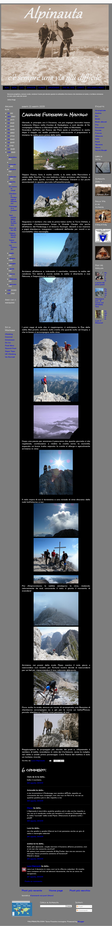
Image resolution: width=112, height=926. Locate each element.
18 (9, 123)
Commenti (82, 910)
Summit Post (10, 348)
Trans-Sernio (12, 241)
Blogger (81, 921)
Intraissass (9, 340)
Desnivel (8, 337)
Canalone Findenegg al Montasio (13, 198)
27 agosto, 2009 (35, 877)
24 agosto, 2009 (35, 836)
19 (9, 120)
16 (9, 129)
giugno (12, 258)
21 (9, 113)
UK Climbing (10, 354)
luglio (12, 253)
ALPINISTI (41, 88)
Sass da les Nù (12, 229)
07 (9, 293)
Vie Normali (10, 357)
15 (9, 133)
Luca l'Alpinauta (34, 866)
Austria (98, 113)
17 (9, 126)
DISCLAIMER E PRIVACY (95, 88)
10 (9, 149)
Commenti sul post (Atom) (41, 895)
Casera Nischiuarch (12, 235)
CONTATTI (80, 88)
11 (9, 146)
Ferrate (98, 130)
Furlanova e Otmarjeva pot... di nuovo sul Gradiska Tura (101, 297)
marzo (12, 274)
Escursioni (99, 127)
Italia (97, 139)
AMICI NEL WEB (68, 88)
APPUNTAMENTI (53, 88)
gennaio (13, 284)
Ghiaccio (99, 136)
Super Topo (10, 351)
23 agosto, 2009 (35, 783)
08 (9, 290)
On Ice (8, 343)
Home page (56, 890)
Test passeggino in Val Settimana (12, 220)
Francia (98, 133)
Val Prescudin (13, 247)
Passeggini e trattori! (13, 209)
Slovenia (99, 144)
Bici (96, 116)
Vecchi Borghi (101, 150)
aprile (12, 269)
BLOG (7, 88)
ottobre (13, 169)
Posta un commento (33, 881)
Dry (96, 125)
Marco (30, 808)
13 (9, 139)
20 (9, 116)
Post (80, 906)
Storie (97, 147)
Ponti (97, 142)
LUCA (22, 88)
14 (9, 136)
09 (9, 152)
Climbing (9, 334)
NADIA (14, 88)
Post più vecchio (80, 890)
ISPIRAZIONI (31, 88)
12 (9, 142)
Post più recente (32, 890)
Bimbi (97, 119)
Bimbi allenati (101, 122)
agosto (12, 182)
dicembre (13, 157)
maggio (13, 263)
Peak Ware (9, 345)
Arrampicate (100, 110)
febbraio (13, 279)
